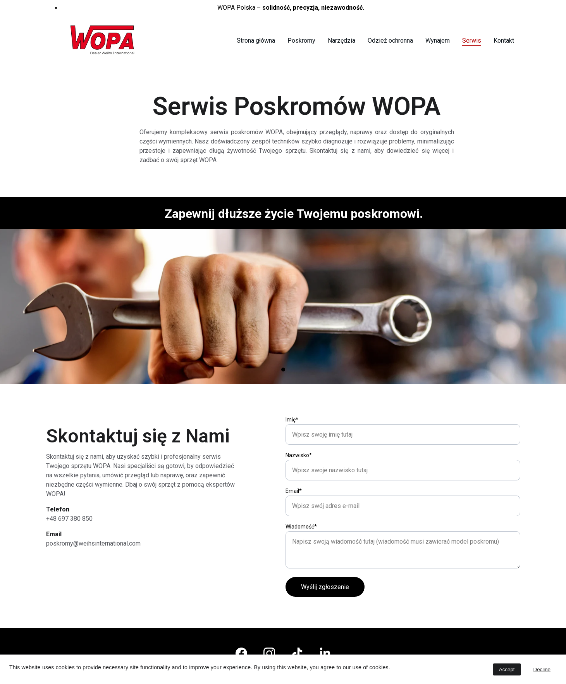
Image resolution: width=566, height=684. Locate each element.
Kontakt (504, 40)
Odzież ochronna (390, 40)
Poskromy (301, 40)
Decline (542, 669)
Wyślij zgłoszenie (325, 616)
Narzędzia (341, 40)
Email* (294, 520)
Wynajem (437, 40)
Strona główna (256, 40)
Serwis (471, 40)
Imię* (292, 449)
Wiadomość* (301, 556)
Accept (507, 669)
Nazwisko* (299, 485)
